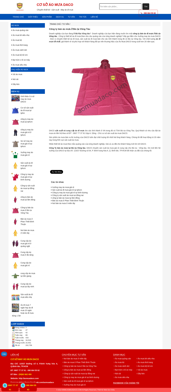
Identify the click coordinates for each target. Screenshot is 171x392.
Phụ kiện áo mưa (19, 69)
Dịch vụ (60, 17)
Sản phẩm (47, 17)
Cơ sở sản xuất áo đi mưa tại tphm (27, 110)
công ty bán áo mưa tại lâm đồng (66, 198)
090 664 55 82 (148, 13)
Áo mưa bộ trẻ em (19, 55)
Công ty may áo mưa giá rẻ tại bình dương (27, 177)
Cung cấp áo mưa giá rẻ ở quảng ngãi (26, 243)
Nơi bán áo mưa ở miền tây (63, 203)
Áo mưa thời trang (19, 45)
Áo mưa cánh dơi (19, 50)
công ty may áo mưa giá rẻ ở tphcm (27, 132)
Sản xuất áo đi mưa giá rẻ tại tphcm (27, 165)
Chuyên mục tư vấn (74, 355)
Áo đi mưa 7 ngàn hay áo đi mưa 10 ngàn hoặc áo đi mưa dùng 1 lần (23, 310)
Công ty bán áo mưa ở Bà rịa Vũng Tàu (27, 210)
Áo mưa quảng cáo (19, 30)
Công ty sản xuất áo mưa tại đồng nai (28, 188)
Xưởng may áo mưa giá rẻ (63, 187)
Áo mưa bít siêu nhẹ (20, 35)
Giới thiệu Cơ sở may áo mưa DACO (27, 99)
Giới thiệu (33, 17)
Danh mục (119, 355)
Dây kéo (15, 84)
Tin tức (83, 17)
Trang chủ (18, 17)
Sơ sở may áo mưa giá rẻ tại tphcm (26, 143)
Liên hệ (94, 17)
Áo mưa (15, 25)
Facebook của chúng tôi (126, 383)
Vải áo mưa (16, 74)
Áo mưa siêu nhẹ (19, 65)
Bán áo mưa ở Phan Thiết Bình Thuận (27, 221)
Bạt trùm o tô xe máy (20, 60)
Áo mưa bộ (16, 40)
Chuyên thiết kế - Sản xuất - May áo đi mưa (55, 10)
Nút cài (14, 79)
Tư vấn (71, 17)
